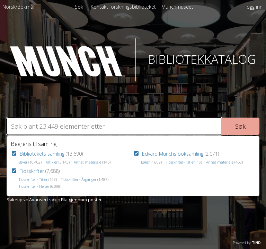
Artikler (51, 162)
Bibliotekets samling (42, 153)
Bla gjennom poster (81, 199)
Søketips (16, 199)
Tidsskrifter (32, 171)
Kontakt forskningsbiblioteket (124, 6)
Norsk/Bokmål (18, 6)
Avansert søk (43, 199)
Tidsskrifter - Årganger (78, 179)
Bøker (23, 162)
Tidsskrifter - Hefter (34, 186)
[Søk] (114, 126)
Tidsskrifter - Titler (33, 179)
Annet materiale (87, 162)
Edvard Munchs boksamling (172, 153)
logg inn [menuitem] (254, 6)
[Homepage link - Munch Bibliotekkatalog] (133, 79)
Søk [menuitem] (79, 6)
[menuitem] (18, 7)
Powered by (247, 242)
